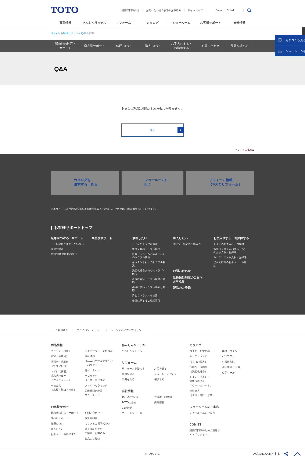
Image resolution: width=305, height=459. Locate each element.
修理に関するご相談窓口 (146, 300)
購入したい (180, 238)
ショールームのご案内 (204, 407)
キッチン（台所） (61, 350)
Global (230, 10)
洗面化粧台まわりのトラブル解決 (148, 272)
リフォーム (123, 22)
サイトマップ (195, 10)
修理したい (139, 238)
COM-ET (195, 424)
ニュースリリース (132, 413)
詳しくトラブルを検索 (145, 295)
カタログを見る (287, 79)
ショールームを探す (290, 90)
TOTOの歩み (129, 402)
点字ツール (228, 372)
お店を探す (160, 368)
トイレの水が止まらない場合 (67, 244)
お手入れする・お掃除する (231, 238)
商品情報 (65, 22)
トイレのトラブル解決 (145, 244)
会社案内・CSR (231, 367)
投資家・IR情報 (163, 396)
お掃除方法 (228, 361)
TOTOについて (130, 396)
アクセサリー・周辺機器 (99, 350)
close (299, 69)
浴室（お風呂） (60, 356)
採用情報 (159, 402)
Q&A (83, 33)
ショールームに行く (165, 374)
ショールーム (181, 22)
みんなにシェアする (266, 453)
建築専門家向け (130, 10)
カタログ (152, 22)
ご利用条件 (61, 330)
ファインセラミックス (97, 385)
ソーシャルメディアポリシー (127, 330)
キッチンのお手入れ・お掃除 (230, 257)
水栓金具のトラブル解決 (146, 249)
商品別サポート (102, 238)
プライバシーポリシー (89, 330)
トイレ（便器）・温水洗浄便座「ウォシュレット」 (62, 376)
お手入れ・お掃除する (63, 434)
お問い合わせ (153, 10)
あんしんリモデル (94, 22)
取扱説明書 (91, 418)
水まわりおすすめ (200, 350)
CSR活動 (127, 407)
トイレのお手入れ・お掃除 (229, 244)
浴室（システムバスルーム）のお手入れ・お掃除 (230, 251)
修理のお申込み (172, 10)
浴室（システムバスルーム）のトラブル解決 (148, 255)
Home (54, 33)
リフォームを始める (133, 368)
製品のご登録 (182, 287)
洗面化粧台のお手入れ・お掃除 (230, 264)
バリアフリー (229, 356)
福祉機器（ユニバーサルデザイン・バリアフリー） (99, 360)
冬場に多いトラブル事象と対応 (148, 289)
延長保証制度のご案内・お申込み (189, 279)
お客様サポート (210, 22)
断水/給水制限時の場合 (64, 253)
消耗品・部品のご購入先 (187, 244)
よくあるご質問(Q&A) (97, 423)
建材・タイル (92, 370)
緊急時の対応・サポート (67, 238)
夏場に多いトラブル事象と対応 (148, 280)
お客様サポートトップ (73, 228)
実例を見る (128, 379)
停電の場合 (57, 249)
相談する (159, 379)
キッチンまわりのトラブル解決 (148, 264)
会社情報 (239, 22)
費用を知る (128, 374)
